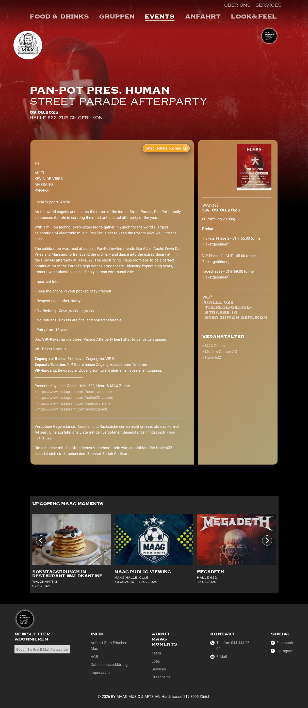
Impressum (100, 672)
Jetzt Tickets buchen (163, 148)
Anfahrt (203, 16)
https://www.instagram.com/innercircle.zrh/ (74, 403)
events (159, 16)
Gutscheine (161, 677)
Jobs (156, 661)
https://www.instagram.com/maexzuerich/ (73, 409)
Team (156, 653)
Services (268, 5)
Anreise (50, 448)
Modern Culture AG (221, 351)
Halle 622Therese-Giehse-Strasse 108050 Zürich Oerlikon (236, 310)
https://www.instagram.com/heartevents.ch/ (74, 391)
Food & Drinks (59, 16)
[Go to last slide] (41, 541)
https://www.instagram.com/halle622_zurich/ (75, 397)
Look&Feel (254, 16)
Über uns (237, 5)
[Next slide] (267, 541)
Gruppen (117, 16)
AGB (94, 656)
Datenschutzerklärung (109, 664)
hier (172, 432)
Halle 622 (213, 357)
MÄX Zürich (215, 345)
